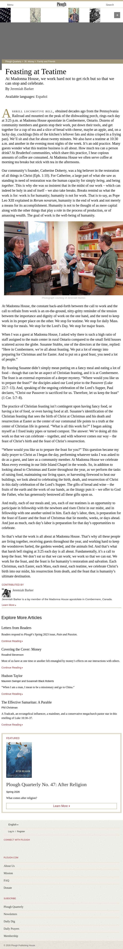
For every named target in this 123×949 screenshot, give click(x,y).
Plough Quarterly (13, 61)
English (12, 824)
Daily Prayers (11, 928)
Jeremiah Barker (22, 89)
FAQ (6, 880)
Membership (11, 935)
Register (21, 831)
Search (110, 4)
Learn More (60, 805)
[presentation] (117, 15)
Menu (8, 4)
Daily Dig (9, 921)
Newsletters (10, 914)
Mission (8, 873)
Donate (8, 887)
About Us (9, 865)
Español (41, 96)
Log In (11, 831)
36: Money (29, 61)
